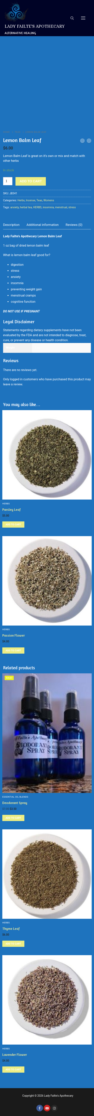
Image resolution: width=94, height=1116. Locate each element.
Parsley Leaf (11, 509)
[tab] (11, 225)
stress (72, 207)
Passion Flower (13, 635)
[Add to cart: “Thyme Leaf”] (13, 944)
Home (6, 132)
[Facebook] (39, 1108)
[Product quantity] (7, 181)
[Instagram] (54, 1108)
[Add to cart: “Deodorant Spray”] (13, 818)
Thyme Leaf (11, 929)
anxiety (14, 207)
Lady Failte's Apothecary (35, 26)
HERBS (37, 207)
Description (11, 225)
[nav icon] (83, 18)
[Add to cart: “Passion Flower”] (13, 650)
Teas (18, 132)
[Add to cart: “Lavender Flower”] (13, 1069)
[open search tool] (72, 18)
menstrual (61, 207)
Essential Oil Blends (15, 796)
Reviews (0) (74, 225)
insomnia (48, 207)
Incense (30, 200)
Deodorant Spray (14, 803)
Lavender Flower (14, 1055)
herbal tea (26, 207)
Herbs (21, 200)
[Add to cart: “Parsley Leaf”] (13, 524)
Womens (49, 200)
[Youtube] (47, 1108)
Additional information (42, 225)
